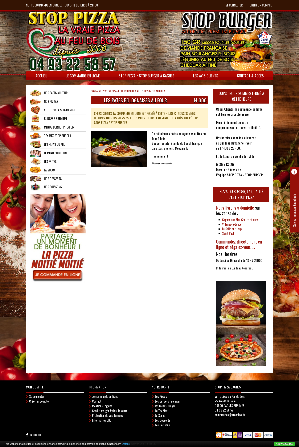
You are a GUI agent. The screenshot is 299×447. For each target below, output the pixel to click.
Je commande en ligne (83, 76)
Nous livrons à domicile (235, 207)
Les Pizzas (161, 396)
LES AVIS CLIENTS (205, 76)
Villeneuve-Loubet (232, 224)
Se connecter (234, 5)
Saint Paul (228, 233)
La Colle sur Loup (232, 229)
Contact (96, 401)
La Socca (160, 415)
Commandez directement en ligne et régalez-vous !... (239, 244)
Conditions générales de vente (109, 410)
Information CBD (102, 420)
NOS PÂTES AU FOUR (154, 91)
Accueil (41, 76)
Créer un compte (261, 5)
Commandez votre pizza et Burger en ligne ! (115, 91)
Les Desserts (162, 420)
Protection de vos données (107, 415)
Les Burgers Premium (167, 401)
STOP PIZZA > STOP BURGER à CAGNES (146, 76)
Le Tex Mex (161, 410)
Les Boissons (162, 425)
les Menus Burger (165, 406)
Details (126, 443)
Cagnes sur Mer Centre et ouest (241, 219)
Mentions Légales (102, 406)
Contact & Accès (250, 76)
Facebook (36, 435)
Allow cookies (284, 443)
